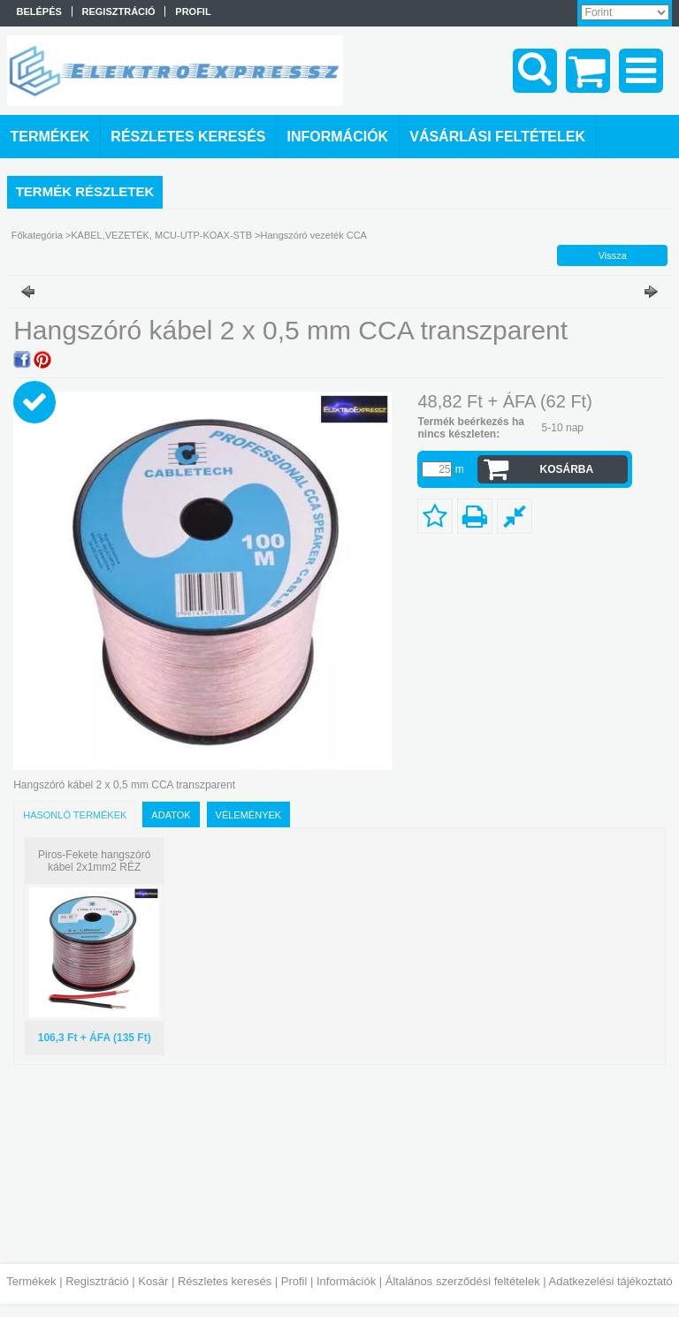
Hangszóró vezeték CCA (314, 235)
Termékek (31, 1281)
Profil (294, 1281)
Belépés (39, 11)
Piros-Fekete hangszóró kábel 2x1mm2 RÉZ (94, 861)
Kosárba (566, 469)
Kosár (153, 1281)
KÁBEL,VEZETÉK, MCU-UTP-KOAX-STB (161, 235)
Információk (346, 1281)
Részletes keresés (224, 1281)
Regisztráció (97, 1281)
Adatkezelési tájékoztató (611, 1281)
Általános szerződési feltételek (462, 1281)
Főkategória (37, 235)
